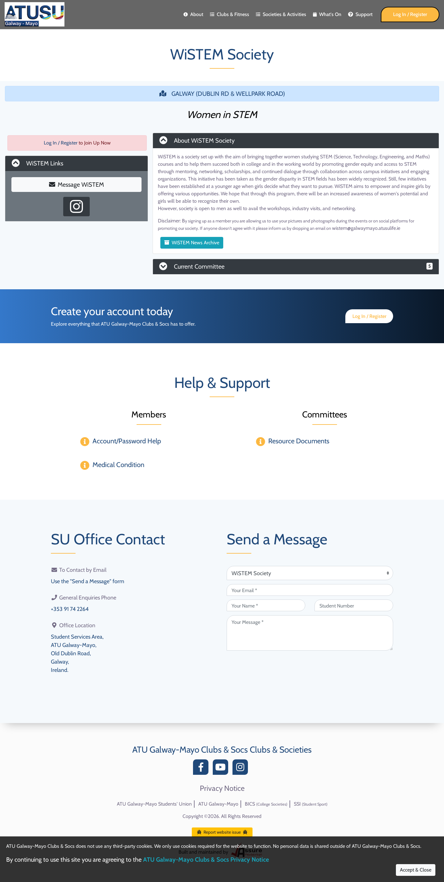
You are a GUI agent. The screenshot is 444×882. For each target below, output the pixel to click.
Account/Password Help (126, 441)
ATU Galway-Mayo (218, 804)
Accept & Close (415, 870)
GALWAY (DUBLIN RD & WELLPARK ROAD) (222, 93)
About (193, 14)
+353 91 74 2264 (69, 609)
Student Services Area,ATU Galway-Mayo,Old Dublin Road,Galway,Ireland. (77, 653)
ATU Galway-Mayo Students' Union (154, 804)
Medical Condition (118, 465)
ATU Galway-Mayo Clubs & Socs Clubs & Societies (222, 749)
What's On (327, 14)
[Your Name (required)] (266, 605)
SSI (310, 804)
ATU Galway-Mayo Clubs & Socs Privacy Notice (206, 859)
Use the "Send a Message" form (87, 581)
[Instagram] (241, 769)
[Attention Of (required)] (310, 573)
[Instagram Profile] (76, 206)
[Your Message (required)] (310, 633)
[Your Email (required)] (310, 590)
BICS (266, 804)
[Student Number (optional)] (353, 605)
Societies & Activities (281, 14)
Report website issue (222, 832)
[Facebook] (202, 769)
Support (360, 14)
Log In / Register (410, 14)
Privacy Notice (222, 788)
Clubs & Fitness (229, 14)
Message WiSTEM (76, 184)
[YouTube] (222, 769)
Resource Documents (298, 441)
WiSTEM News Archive (191, 243)
